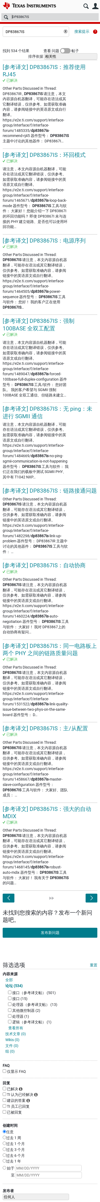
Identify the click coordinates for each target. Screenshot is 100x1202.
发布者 (8, 1191)
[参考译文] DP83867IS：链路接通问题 (50, 491)
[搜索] (50, 17)
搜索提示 (81, 31)
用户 (95, 6)
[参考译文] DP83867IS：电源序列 (44, 240)
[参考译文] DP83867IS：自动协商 (44, 565)
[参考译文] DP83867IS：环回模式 (44, 155)
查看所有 (15, 1028)
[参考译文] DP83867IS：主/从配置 (45, 728)
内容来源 (10, 974)
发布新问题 (50, 932)
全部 (9, 980)
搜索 (86, 6)
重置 (93, 965)
